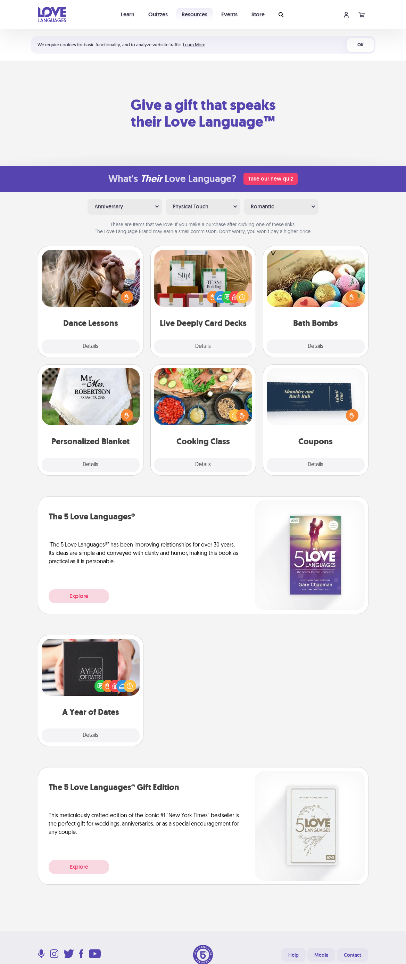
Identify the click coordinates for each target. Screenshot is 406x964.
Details (90, 346)
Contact (352, 955)
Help (293, 955)
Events (229, 14)
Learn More (194, 45)
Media (321, 955)
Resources (194, 14)
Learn (127, 14)
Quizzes (158, 14)
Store (258, 14)
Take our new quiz (270, 178)
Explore (78, 596)
